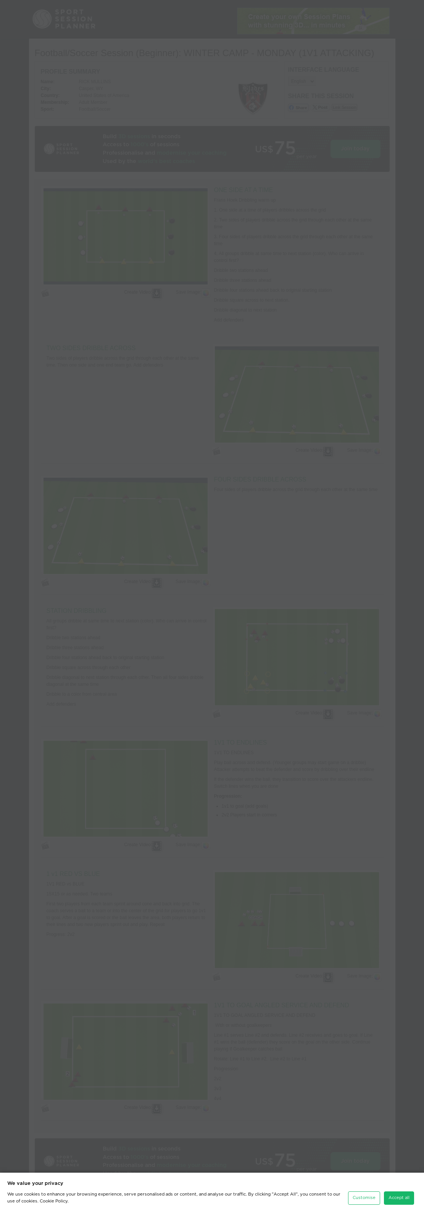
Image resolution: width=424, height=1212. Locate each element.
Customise (364, 1193)
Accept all (399, 1193)
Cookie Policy (54, 1197)
